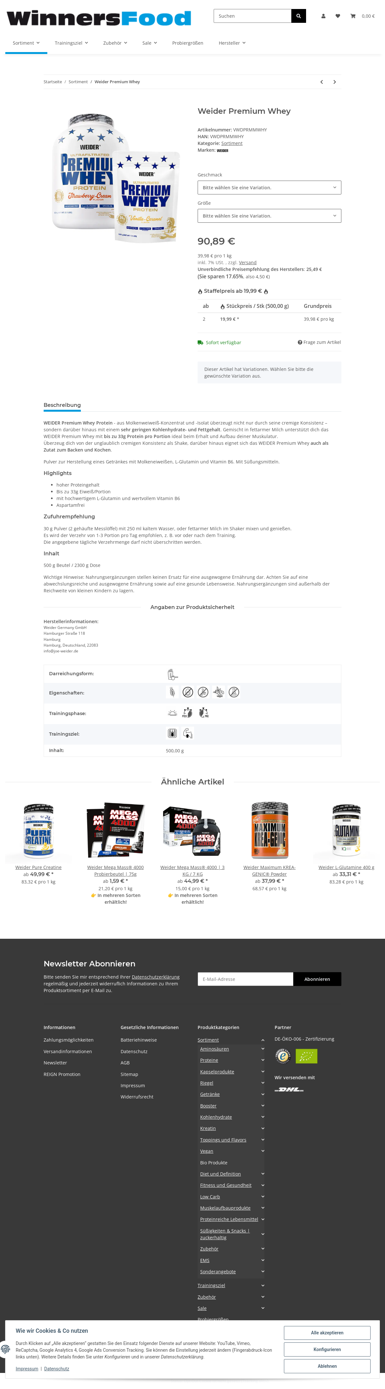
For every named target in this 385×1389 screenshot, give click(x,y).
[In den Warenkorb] (49, 103)
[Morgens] (172, 712)
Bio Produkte (213, 1163)
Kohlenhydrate (216, 1117)
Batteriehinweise (139, 1040)
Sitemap (129, 1074)
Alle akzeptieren (327, 1332)
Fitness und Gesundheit (226, 1185)
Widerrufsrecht (137, 1097)
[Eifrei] (187, 692)
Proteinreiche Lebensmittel (229, 1219)
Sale (202, 1308)
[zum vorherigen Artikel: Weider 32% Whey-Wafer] (321, 82)
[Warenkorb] (362, 16)
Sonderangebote (218, 1271)
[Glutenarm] (172, 692)
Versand (248, 262)
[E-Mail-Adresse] (246, 979)
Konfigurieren (327, 1349)
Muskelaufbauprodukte (225, 1208)
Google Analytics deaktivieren (143, 1381)
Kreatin (208, 1128)
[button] (323, 16)
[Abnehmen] (172, 733)
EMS (205, 1260)
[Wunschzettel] (337, 16)
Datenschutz (134, 1051)
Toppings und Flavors (223, 1140)
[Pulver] (172, 674)
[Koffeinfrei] (203, 692)
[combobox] (269, 187)
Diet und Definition (220, 1174)
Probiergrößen (213, 1319)
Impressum (133, 1085)
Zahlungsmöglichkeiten (69, 1040)
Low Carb (210, 1197)
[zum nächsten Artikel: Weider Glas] (334, 82)
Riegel (206, 1083)
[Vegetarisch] (218, 692)
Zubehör (209, 1249)
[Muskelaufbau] (187, 733)
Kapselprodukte (217, 1072)
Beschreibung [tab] (62, 405)
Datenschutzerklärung (156, 977)
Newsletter (55, 1063)
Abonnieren (317, 979)
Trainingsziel (211, 1285)
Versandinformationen (68, 1051)
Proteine (209, 1060)
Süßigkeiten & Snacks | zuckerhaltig (225, 1234)
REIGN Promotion (62, 1074)
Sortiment (232, 143)
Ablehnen (327, 1366)
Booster (208, 1106)
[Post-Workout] (187, 712)
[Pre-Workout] (203, 712)
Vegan (206, 1151)
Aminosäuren (214, 1049)
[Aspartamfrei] (233, 692)
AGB (125, 1063)
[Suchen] (253, 16)
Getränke (210, 1094)
